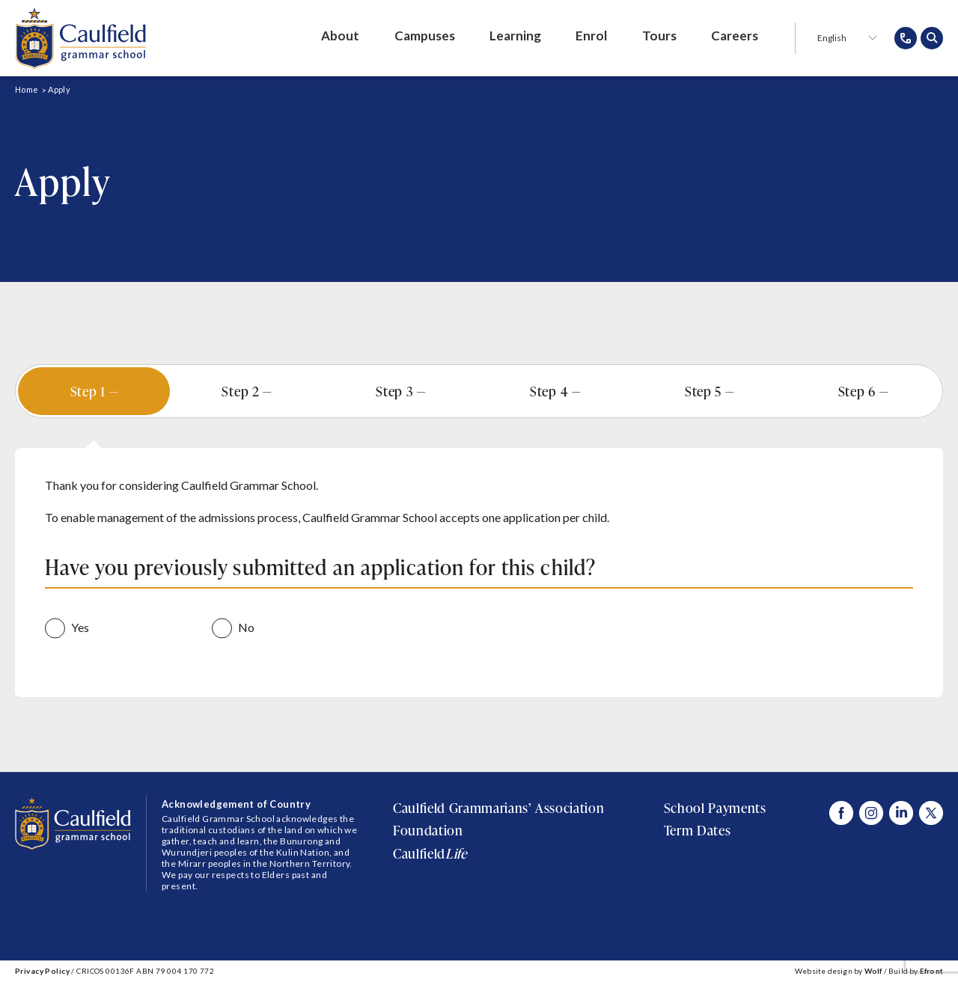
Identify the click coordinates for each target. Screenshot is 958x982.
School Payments (715, 808)
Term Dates (697, 830)
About (340, 35)
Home (26, 89)
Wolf (873, 970)
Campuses (424, 35)
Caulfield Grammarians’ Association (498, 808)
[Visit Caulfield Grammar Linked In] (901, 813)
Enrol (591, 35)
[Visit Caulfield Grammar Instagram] (871, 813)
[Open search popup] (932, 38)
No (246, 627)
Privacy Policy (42, 970)
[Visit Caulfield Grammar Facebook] (841, 813)
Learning (515, 35)
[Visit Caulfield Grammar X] (931, 813)
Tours (659, 35)
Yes (80, 627)
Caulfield (429, 853)
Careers (734, 35)
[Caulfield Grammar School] (80, 38)
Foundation (428, 830)
